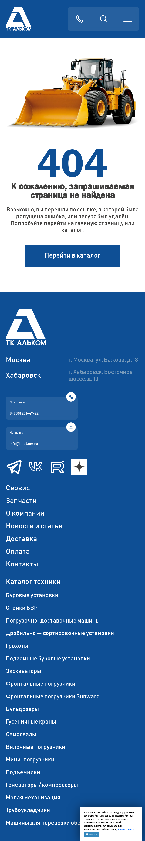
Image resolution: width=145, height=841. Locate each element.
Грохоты (17, 646)
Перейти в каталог (72, 255)
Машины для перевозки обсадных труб (58, 823)
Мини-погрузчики (30, 760)
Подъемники (23, 772)
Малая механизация (33, 798)
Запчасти (21, 500)
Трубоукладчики (28, 810)
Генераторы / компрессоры (42, 785)
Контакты (22, 564)
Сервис (18, 488)
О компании (25, 513)
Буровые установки (32, 595)
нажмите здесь (125, 829)
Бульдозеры (22, 709)
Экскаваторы (23, 671)
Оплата (18, 551)
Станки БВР (22, 608)
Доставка (21, 539)
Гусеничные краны (31, 722)
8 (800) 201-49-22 (24, 413)
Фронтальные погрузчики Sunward (53, 696)
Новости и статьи (34, 526)
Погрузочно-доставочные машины (53, 621)
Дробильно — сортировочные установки (60, 633)
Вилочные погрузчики (35, 747)
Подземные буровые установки (48, 659)
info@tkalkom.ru (24, 444)
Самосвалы (21, 734)
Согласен (91, 834)
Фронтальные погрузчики (40, 684)
